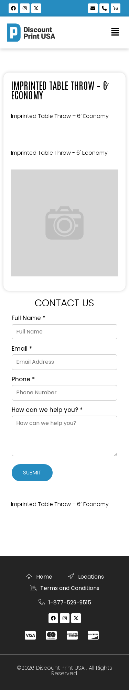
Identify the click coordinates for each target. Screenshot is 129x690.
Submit (32, 473)
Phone (23, 379)
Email (22, 349)
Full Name (28, 318)
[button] (115, 32)
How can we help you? (47, 410)
